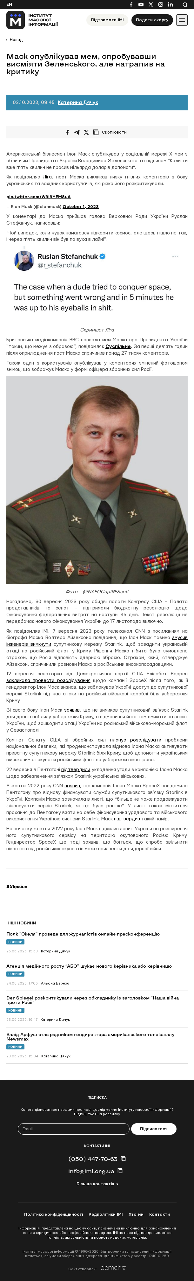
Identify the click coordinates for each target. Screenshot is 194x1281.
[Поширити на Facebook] (67, 132)
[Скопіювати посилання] (111, 132)
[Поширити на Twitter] (86, 132)
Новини (15, 942)
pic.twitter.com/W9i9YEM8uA (38, 197)
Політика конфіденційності (53, 1214)
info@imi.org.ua (91, 1171)
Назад (16, 40)
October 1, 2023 (81, 207)
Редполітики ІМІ (106, 1214)
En (9, 4)
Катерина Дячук (78, 102)
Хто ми (136, 1214)
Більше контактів (95, 1184)
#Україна (16, 886)
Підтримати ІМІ (107, 20)
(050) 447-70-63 (92, 1159)
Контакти (159, 1214)
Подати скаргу (152, 20)
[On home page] (32, 20)
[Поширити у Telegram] (77, 132)
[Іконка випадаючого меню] (182, 20)
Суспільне (118, 346)
